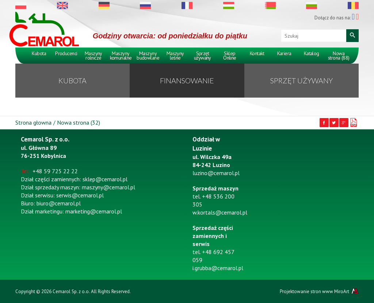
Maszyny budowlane (148, 55)
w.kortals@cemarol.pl (219, 212)
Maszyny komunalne (121, 55)
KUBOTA (72, 80)
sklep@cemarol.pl (105, 179)
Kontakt (257, 53)
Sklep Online (229, 55)
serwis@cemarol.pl (80, 195)
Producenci (66, 53)
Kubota (39, 53)
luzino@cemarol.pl (216, 173)
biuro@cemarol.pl (59, 203)
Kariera (284, 53)
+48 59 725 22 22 (55, 171)
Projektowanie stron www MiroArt (319, 291)
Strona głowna (33, 122)
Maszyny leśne (175, 55)
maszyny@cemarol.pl (108, 187)
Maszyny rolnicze (93, 55)
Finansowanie (187, 80)
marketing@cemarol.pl (93, 211)
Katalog (311, 53)
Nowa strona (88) (339, 55)
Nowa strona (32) (78, 122)
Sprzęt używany (202, 55)
